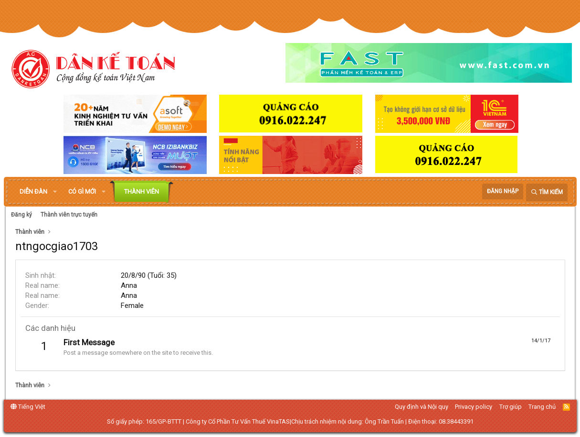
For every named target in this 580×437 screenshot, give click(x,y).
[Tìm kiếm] (547, 192)
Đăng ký (21, 214)
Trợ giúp (510, 406)
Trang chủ (542, 406)
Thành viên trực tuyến (69, 214)
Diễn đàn (33, 191)
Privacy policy (473, 406)
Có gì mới (82, 191)
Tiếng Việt (28, 406)
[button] (55, 192)
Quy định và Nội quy (421, 406)
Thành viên (141, 191)
